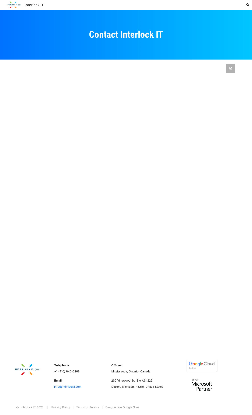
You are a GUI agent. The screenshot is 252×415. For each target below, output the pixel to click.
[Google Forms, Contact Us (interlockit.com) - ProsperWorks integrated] (126, 205)
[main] (126, 35)
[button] (248, 5)
